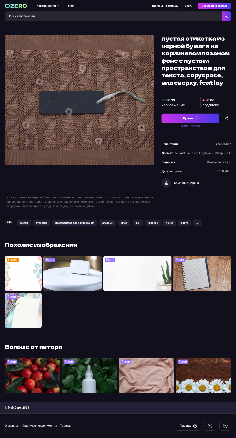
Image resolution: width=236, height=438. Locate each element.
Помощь (172, 6)
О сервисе (11, 425)
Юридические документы (39, 425)
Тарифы (157, 6)
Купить (191, 118)
